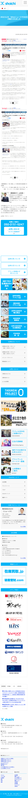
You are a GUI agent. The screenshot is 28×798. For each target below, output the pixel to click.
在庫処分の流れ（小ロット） (6, 761)
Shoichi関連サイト (18, 777)
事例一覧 (2, 765)
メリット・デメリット (7, 357)
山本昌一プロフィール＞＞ (7, 216)
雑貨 (1, 779)
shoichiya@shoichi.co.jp (11, 555)
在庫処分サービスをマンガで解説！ (7, 758)
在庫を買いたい (6, 377)
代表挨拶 (16, 782)
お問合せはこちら (6, 373)
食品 (1, 782)
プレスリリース (5, 486)
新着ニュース (17, 776)
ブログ (3, 489)
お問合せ (16, 786)
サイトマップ (17, 784)
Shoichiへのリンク (18, 779)
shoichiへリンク (6, 493)
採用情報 (16, 783)
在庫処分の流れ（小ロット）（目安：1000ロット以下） (9, 352)
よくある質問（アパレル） (6, 768)
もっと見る (23, 526)
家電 (1, 780)
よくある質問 (5, 381)
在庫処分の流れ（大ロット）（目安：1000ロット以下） (9, 347)
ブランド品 (3, 776)
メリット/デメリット (4, 762)
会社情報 (4, 482)
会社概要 (16, 775)
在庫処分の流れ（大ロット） (6, 759)
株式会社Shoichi (5, 748)
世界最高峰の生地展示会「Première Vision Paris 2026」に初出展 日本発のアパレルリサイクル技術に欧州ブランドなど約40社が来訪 (13, 700)
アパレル (2, 775)
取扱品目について (6, 361)
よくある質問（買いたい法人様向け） (8, 766)
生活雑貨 (2, 777)
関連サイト (4, 497)
